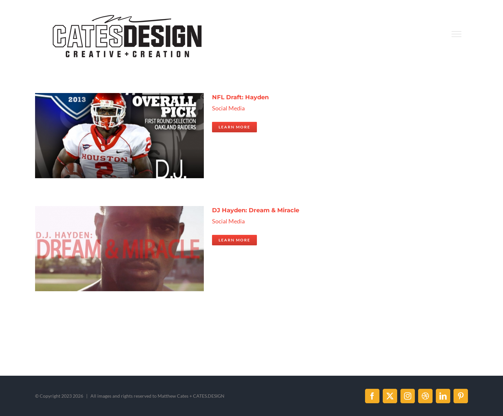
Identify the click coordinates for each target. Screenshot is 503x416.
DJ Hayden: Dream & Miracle (255, 210)
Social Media (228, 108)
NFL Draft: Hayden (240, 97)
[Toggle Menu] (456, 34)
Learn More (234, 126)
